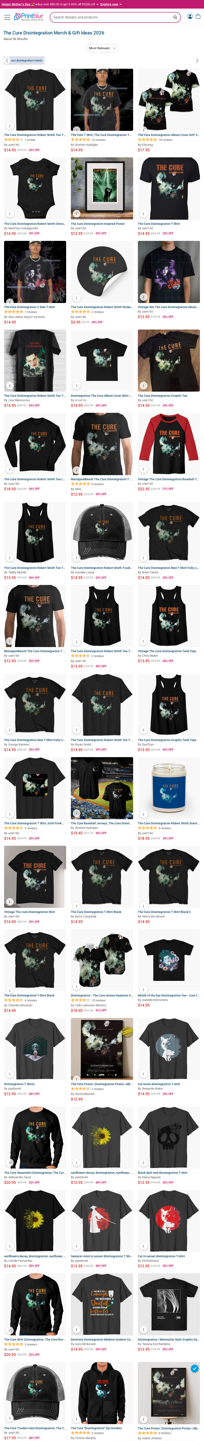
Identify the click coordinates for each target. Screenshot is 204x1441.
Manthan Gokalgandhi (23, 229)
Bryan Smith (83, 745)
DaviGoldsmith (85, 1094)
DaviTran (148, 745)
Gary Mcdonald (85, 1344)
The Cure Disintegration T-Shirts (24, 61)
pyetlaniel (14, 1089)
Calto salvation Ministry (90, 1006)
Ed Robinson (150, 1261)
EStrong (147, 145)
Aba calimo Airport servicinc (26, 317)
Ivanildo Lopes (84, 573)
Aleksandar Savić (19, 1178)
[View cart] (198, 16)
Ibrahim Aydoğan (86, 145)
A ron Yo (80, 401)
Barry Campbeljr (86, 917)
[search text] (115, 17)
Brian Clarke (150, 573)
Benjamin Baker (152, 1089)
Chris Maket (150, 656)
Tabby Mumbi (17, 573)
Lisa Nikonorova (19, 401)
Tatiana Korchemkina (156, 1344)
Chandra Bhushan (20, 1006)
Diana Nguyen (151, 1178)
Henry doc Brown (153, 917)
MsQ (78, 489)
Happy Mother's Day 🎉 (18, 4)
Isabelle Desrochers (155, 1000)
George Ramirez (19, 745)
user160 (13, 145)
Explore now (109, 4)
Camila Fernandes (20, 1261)
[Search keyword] (175, 17)
